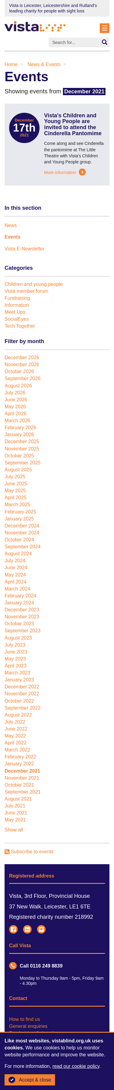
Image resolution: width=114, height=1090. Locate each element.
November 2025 (22, 448)
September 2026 (22, 378)
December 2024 (22, 525)
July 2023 (15, 644)
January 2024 (19, 602)
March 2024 (17, 588)
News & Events (43, 64)
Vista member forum (26, 291)
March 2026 (17, 420)
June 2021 (16, 812)
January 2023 (19, 679)
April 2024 (15, 581)
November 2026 (22, 364)
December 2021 (22, 771)
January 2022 (19, 763)
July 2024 (15, 560)
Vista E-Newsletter (24, 248)
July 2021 (15, 805)
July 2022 (15, 721)
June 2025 (16, 483)
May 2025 (15, 490)
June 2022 (16, 728)
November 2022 (22, 693)
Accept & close (30, 1080)
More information (65, 172)
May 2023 (15, 658)
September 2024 (22, 546)
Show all (14, 829)
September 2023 (22, 630)
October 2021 (19, 784)
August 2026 (18, 385)
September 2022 (22, 708)
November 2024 (22, 532)
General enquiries (28, 1026)
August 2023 (18, 637)
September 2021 (22, 791)
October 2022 (19, 701)
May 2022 (15, 735)
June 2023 (16, 651)
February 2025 (20, 511)
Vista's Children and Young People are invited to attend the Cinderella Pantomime (73, 124)
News (11, 225)
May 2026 (15, 406)
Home (11, 64)
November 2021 (22, 778)
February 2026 (20, 427)
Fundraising (17, 298)
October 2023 (19, 623)
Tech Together (20, 326)
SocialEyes (17, 319)
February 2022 (20, 756)
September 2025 (22, 462)
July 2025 (15, 476)
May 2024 (15, 574)
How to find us (24, 1019)
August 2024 (18, 553)
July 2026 (15, 392)
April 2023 (15, 665)
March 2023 (17, 672)
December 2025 (22, 441)
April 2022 (15, 742)
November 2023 (22, 616)
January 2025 (19, 518)
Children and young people (34, 284)
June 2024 (16, 567)
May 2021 (15, 819)
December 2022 (22, 686)
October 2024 (19, 539)
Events (12, 236)
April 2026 (15, 413)
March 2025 (17, 504)
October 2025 (19, 455)
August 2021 (18, 798)
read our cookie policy (75, 1066)
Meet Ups (15, 312)
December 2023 (22, 609)
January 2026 (19, 434)
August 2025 (18, 469)
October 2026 (19, 371)
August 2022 (18, 714)
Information (17, 305)
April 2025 (15, 497)
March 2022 (17, 749)
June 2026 (16, 399)
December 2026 (22, 357)
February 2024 (20, 595)
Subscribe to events (29, 851)
